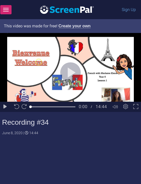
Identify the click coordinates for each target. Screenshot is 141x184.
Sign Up (129, 9)
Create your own (74, 26)
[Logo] (67, 9)
